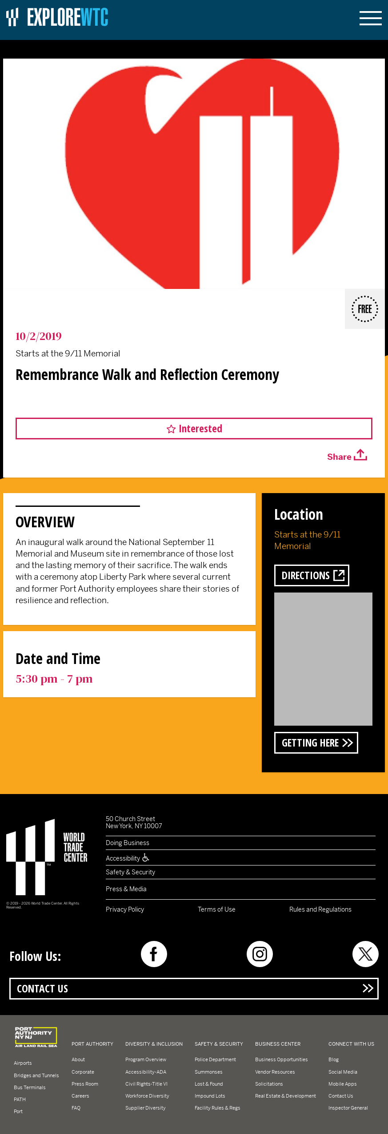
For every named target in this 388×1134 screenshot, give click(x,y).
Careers (80, 1096)
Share (339, 457)
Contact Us (42, 988)
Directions (306, 575)
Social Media (342, 1072)
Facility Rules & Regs (217, 1108)
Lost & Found (209, 1084)
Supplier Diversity (145, 1108)
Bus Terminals (30, 1087)
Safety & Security (130, 872)
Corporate (83, 1072)
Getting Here (310, 742)
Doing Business (127, 843)
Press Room (85, 1084)
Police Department (215, 1059)
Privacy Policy (125, 909)
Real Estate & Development (285, 1096)
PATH (20, 1099)
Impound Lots (210, 1096)
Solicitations (269, 1084)
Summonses (209, 1072)
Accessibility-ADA (145, 1072)
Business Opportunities (281, 1059)
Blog (333, 1059)
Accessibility (128, 858)
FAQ (76, 1108)
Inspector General (348, 1108)
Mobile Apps (342, 1084)
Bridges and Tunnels (36, 1075)
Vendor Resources (275, 1072)
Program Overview (145, 1059)
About (78, 1059)
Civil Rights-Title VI (146, 1084)
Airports (23, 1063)
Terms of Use (217, 909)
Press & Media (126, 889)
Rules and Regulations (320, 909)
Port (18, 1111)
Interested (200, 428)
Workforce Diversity (147, 1096)
